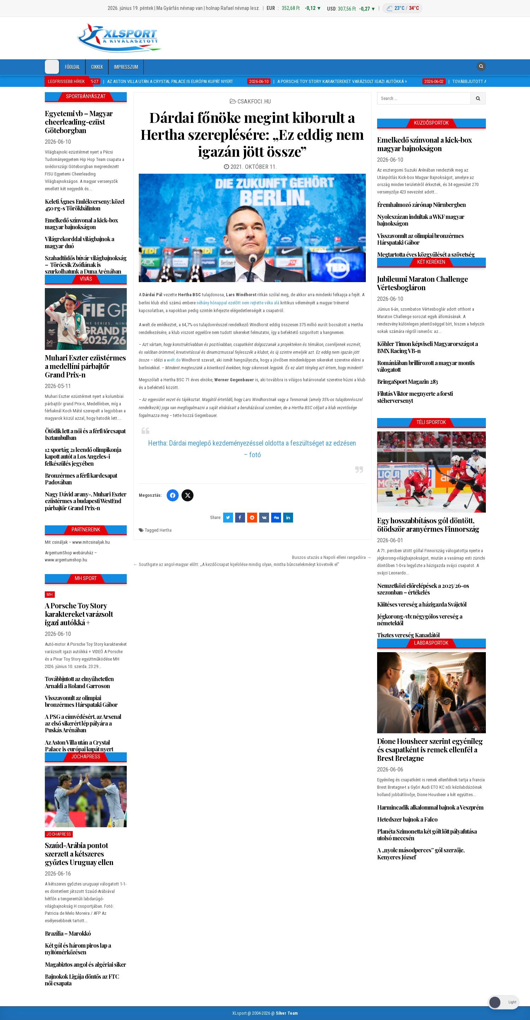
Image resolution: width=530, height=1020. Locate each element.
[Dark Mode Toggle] (51, 66)
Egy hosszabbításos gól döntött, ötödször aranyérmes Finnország (428, 524)
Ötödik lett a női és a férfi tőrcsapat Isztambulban (85, 434)
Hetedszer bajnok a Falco (407, 819)
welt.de (173, 360)
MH (50, 594)
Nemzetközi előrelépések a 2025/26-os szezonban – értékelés (423, 589)
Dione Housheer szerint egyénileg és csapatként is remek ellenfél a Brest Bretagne (430, 749)
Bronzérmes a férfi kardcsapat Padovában (81, 479)
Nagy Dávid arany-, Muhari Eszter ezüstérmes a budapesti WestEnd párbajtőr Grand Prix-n (85, 500)
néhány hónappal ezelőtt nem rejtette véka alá (238, 302)
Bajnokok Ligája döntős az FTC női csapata (82, 980)
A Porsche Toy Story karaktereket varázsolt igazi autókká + (79, 614)
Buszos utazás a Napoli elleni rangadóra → (331, 557)
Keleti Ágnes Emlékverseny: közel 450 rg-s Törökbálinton (84, 205)
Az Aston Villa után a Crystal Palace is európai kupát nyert (79, 746)
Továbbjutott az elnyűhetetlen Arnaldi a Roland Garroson (79, 682)
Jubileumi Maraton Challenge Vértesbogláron (422, 283)
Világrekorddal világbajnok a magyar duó (79, 242)
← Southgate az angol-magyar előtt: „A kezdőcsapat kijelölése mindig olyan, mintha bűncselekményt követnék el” (236, 564)
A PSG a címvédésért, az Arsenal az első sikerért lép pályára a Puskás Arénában (83, 723)
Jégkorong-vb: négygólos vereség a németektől (419, 620)
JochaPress (59, 834)
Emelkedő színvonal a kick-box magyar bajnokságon (81, 223)
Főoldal (72, 66)
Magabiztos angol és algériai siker (85, 964)
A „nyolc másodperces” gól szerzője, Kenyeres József (420, 853)
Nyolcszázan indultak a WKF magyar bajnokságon (420, 220)
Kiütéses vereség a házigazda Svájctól (421, 604)
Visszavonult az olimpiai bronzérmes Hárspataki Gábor (81, 701)
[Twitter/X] (187, 495)
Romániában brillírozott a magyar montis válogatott (426, 366)
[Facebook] (173, 495)
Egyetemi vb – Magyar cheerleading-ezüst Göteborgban (79, 121)
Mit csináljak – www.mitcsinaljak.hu (77, 542)
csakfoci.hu (254, 101)
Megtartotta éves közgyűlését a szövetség (426, 254)
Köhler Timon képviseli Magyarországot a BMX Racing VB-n (427, 347)
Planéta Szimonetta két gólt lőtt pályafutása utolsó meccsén (427, 835)
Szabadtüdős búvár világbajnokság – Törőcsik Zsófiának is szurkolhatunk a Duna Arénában (85, 264)
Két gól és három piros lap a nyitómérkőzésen (78, 949)
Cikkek (97, 66)
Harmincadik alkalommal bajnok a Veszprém (430, 807)
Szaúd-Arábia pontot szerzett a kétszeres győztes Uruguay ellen (79, 853)
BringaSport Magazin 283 (407, 381)
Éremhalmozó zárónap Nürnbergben (421, 204)
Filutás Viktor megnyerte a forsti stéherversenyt (415, 397)
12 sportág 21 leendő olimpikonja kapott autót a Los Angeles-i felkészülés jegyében (83, 456)
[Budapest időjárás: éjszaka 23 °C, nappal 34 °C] (402, 8)
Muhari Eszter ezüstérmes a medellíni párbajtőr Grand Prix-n (85, 366)
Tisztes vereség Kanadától (408, 635)
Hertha (166, 530)
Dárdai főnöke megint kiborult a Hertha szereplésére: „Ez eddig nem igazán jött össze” (252, 134)
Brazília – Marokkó (68, 933)
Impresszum (126, 66)
